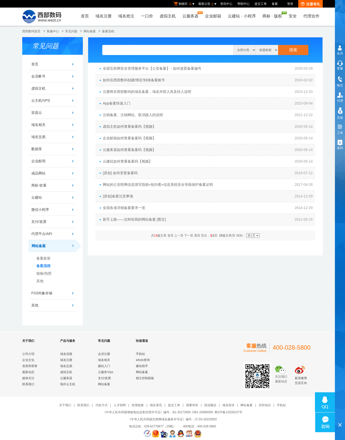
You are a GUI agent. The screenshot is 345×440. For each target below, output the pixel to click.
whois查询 (143, 360)
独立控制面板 (145, 378)
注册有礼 (310, 4)
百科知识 (265, 405)
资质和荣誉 (29, 366)
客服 (340, 68)
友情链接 (138, 405)
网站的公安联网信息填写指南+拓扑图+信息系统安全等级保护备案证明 (158, 185)
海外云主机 (67, 384)
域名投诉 (228, 405)
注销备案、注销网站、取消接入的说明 (133, 115)
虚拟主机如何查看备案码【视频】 (129, 126)
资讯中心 (226, 4)
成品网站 (38, 173)
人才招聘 (120, 405)
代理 (340, 100)
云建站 (36, 197)
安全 (293, 16)
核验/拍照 (44, 273)
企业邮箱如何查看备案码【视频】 (129, 138)
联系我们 (28, 384)
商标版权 (273, 15)
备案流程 (108, 31)
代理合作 (311, 16)
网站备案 (90, 31)
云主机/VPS (40, 100)
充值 (340, 117)
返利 (340, 148)
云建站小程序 (242, 16)
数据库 (36, 149)
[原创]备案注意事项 (118, 196)
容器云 (36, 113)
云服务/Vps (105, 372)
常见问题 (71, 31)
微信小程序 (40, 210)
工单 (340, 133)
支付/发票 (38, 222)
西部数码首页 (31, 31)
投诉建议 (210, 405)
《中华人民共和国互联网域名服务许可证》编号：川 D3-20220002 (172, 419)
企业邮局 (38, 161)
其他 (39, 281)
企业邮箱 (213, 16)
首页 (85, 16)
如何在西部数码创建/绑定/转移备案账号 (134, 80)
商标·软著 (38, 185)
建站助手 (142, 366)
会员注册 (104, 354)
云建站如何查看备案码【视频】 (127, 161)
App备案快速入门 (116, 103)
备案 (275, 4)
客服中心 (53, 31)
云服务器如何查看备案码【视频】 (129, 150)
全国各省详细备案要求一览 (124, 208)
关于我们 (65, 405)
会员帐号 (38, 76)
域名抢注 (126, 16)
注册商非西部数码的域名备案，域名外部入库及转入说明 (147, 92)
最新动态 (28, 372)
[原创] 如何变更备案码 (120, 173)
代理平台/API (41, 234)
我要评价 (192, 405)
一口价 (147, 16)
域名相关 (38, 125)
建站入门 (104, 366)
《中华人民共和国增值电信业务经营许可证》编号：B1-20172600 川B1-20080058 (158, 412)
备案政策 (43, 258)
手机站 (140, 354)
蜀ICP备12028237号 (228, 412)
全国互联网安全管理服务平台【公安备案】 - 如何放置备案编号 (152, 68)
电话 (340, 85)
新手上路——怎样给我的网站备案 (129, 219)
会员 (340, 53)
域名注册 (103, 16)
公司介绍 (28, 354)
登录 (290, 4)
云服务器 (191, 14)
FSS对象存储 (41, 293)
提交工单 (261, 4)
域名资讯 (156, 405)
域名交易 (38, 137)
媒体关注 (28, 378)
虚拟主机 (168, 16)
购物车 (184, 4)
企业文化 (28, 360)
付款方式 (101, 405)
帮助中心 (243, 4)
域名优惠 (66, 354)
